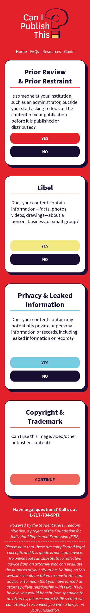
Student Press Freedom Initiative (44, 528)
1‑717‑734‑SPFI (44, 515)
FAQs (34, 51)
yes (45, 138)
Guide (69, 51)
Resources (51, 51)
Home (21, 51)
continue (45, 479)
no (45, 151)
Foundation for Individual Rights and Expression (46, 533)
